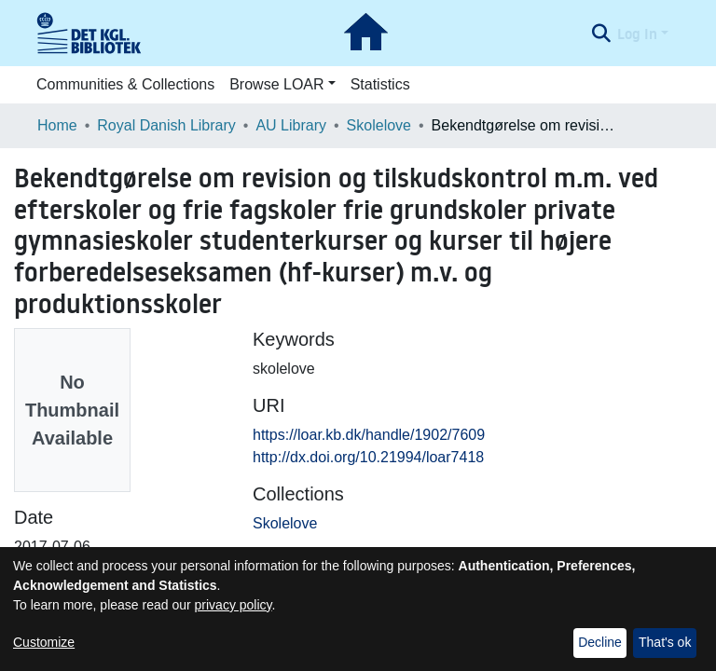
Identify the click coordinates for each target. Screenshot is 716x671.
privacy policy (233, 604)
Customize (44, 642)
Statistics (380, 84)
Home (57, 125)
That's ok (665, 642)
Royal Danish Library (166, 125)
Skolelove (379, 125)
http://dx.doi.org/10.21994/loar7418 (368, 457)
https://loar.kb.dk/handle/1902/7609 (369, 435)
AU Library (290, 125)
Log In (637, 33)
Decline (600, 642)
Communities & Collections (125, 84)
